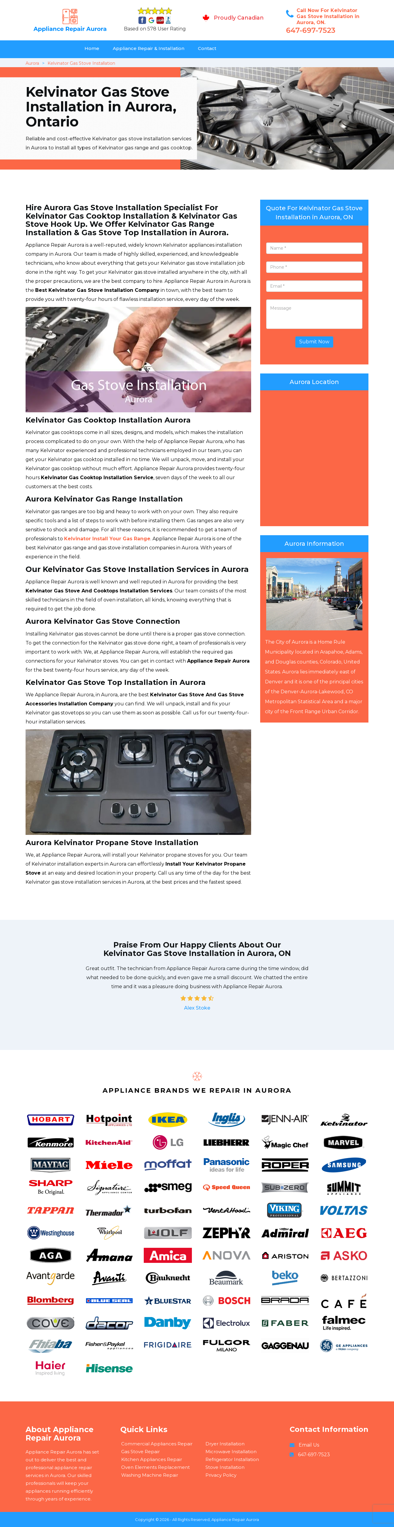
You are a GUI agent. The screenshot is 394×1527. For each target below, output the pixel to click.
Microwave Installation (231, 1451)
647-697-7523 (310, 30)
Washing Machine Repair (149, 1475)
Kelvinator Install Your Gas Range (107, 539)
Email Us (309, 1445)
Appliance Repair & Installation (148, 48)
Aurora (32, 63)
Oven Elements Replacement (155, 1467)
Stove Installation (225, 1467)
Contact (207, 48)
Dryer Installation (225, 1444)
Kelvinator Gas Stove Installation (81, 63)
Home (92, 48)
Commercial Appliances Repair (156, 1444)
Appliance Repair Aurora (235, 1519)
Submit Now (314, 342)
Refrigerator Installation (232, 1459)
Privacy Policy (220, 1475)
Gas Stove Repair (140, 1451)
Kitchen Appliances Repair (151, 1459)
